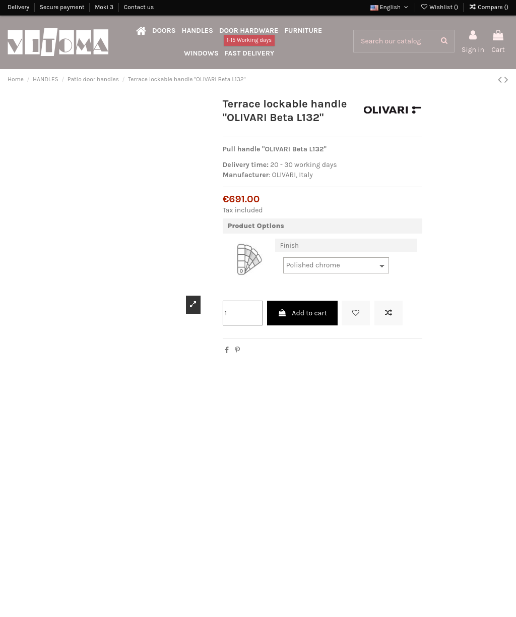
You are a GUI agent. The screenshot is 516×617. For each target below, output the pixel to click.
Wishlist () (440, 7)
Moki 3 (105, 7)
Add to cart (302, 313)
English (390, 7)
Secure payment (63, 7)
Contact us (139, 7)
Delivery (19, 7)
